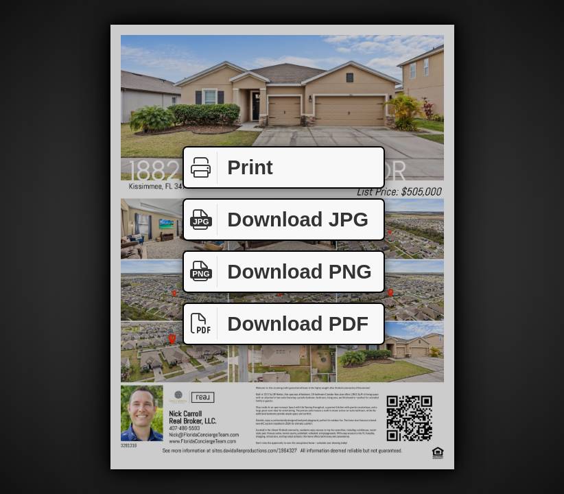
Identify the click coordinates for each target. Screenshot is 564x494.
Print (228, 168)
